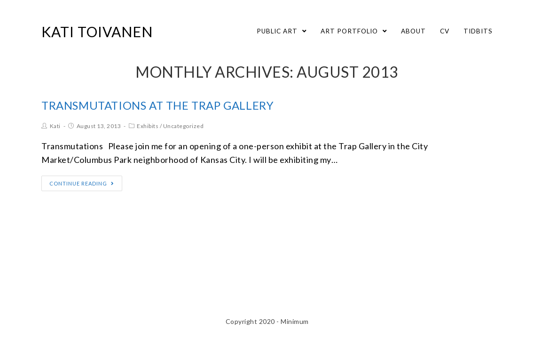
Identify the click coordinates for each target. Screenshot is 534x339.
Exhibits (147, 125)
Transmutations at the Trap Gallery (157, 105)
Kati (55, 125)
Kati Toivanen (97, 31)
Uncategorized (183, 125)
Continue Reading (81, 183)
